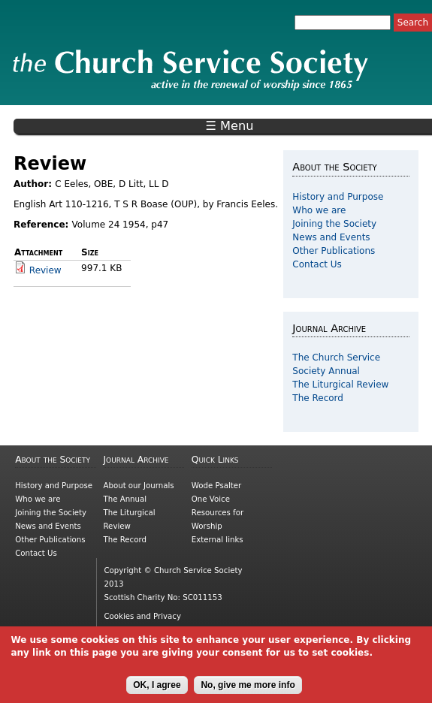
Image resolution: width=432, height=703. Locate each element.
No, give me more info (248, 690)
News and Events (331, 237)
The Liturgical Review (340, 384)
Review (45, 270)
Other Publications (333, 251)
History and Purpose (337, 197)
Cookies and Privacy (142, 616)
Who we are (319, 210)
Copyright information (146, 630)
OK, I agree (156, 690)
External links (217, 540)
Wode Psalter (216, 485)
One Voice (211, 499)
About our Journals (139, 485)
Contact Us (317, 264)
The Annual (125, 499)
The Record (317, 398)
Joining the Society (334, 224)
